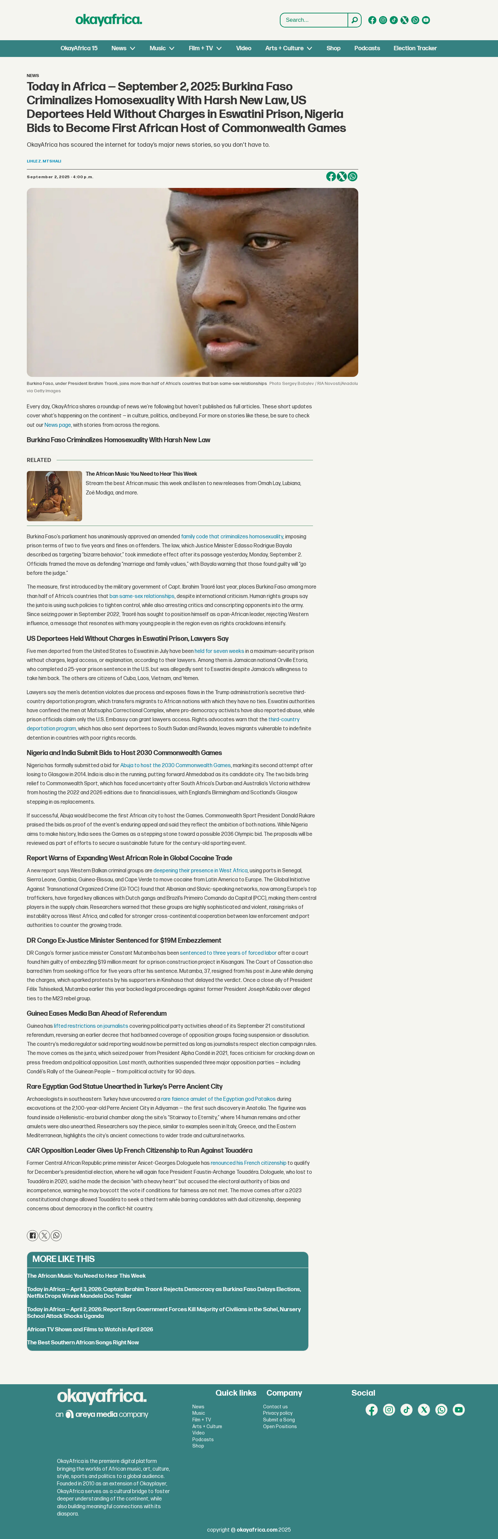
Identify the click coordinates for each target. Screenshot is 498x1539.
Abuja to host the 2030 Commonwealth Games (175, 765)
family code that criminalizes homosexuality (232, 537)
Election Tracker (415, 48)
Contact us (275, 1407)
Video (243, 48)
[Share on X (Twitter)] (342, 177)
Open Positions (280, 1426)
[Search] (354, 20)
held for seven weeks (219, 651)
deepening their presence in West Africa (200, 871)
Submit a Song (279, 1420)
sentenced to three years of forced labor (229, 953)
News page (58, 425)
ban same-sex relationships (142, 596)
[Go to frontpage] (109, 20)
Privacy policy (278, 1413)
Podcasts (367, 48)
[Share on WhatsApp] (353, 177)
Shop (333, 48)
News (119, 48)
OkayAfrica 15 (79, 48)
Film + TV (201, 48)
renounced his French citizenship (249, 1163)
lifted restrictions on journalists (91, 1026)
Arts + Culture (284, 48)
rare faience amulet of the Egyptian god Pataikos (218, 1099)
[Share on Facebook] (331, 177)
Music (158, 48)
